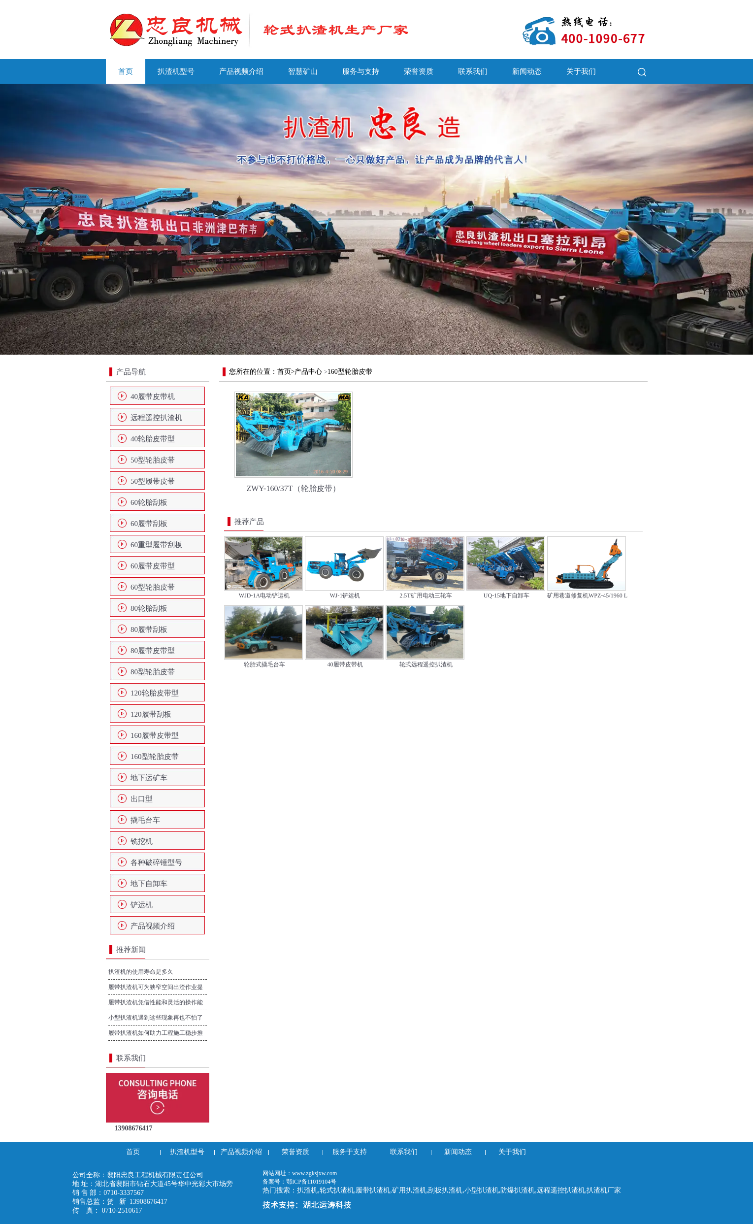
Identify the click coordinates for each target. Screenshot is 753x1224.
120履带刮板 (151, 714)
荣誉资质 (418, 71)
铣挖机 (142, 841)
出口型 (142, 799)
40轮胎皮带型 (153, 439)
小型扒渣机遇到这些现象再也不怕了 (155, 1017)
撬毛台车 (145, 820)
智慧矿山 (303, 71)
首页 (125, 71)
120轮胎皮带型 (155, 693)
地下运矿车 (149, 778)
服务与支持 (360, 71)
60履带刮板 (149, 524)
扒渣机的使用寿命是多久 (140, 971)
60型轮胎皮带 (153, 587)
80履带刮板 (149, 629)
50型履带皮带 (153, 481)
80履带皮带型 (153, 651)
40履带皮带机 (153, 396)
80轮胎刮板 (149, 608)
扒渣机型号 (176, 71)
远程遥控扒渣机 (156, 418)
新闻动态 (527, 71)
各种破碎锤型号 (156, 862)
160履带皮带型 (155, 735)
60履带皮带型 (153, 566)
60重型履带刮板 (156, 545)
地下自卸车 (149, 884)
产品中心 (308, 371)
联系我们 (473, 71)
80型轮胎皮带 (153, 672)
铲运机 (142, 905)
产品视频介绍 (241, 71)
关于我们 (581, 71)
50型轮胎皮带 (153, 460)
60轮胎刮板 (149, 502)
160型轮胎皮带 (155, 757)
